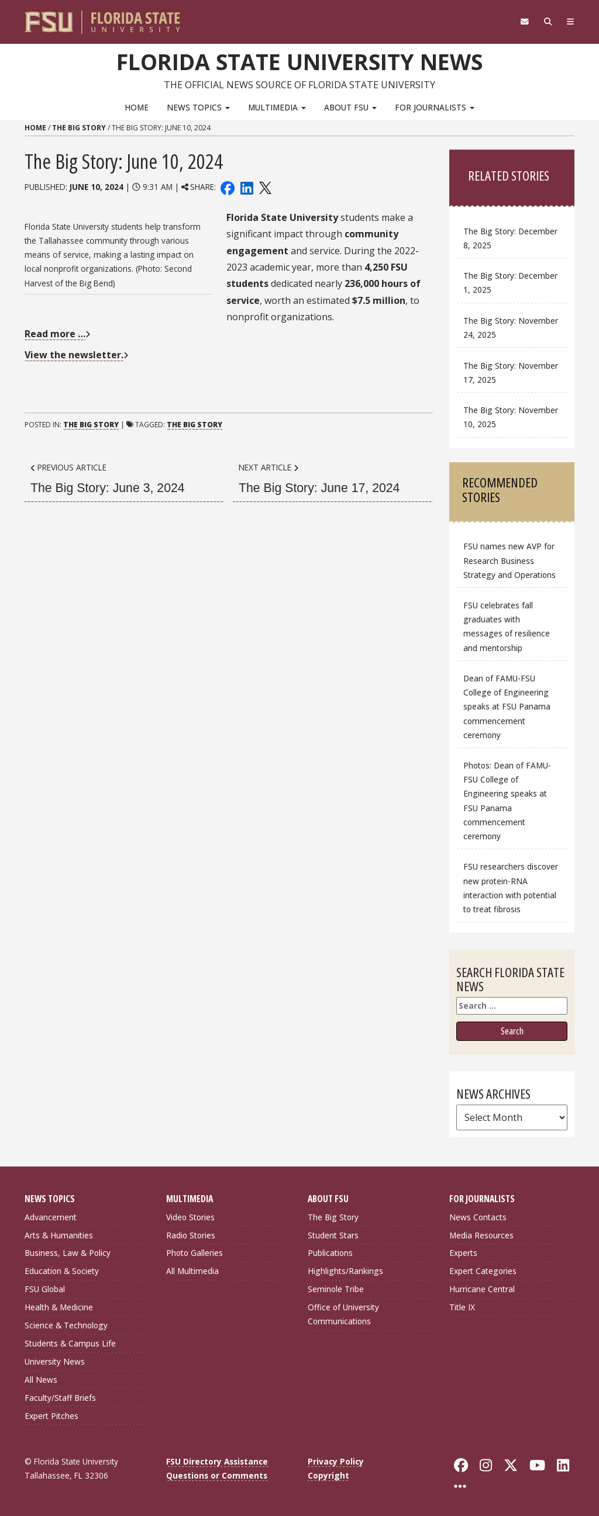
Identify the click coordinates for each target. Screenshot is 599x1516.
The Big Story (79, 128)
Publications (330, 1252)
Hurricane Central (482, 1289)
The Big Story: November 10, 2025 (510, 417)
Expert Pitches (51, 1415)
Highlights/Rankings (345, 1270)
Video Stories (190, 1217)
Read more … (55, 333)
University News (55, 1361)
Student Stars (333, 1235)
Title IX (462, 1307)
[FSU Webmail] (523, 22)
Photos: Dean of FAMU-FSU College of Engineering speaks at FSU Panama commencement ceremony (507, 801)
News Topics (198, 107)
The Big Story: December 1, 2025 (510, 282)
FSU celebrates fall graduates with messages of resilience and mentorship (506, 626)
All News (41, 1379)
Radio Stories (190, 1235)
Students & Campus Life (70, 1343)
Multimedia (277, 107)
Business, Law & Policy (68, 1252)
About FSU (350, 107)
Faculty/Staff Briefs (60, 1397)
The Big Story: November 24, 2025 (510, 327)
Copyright (328, 1475)
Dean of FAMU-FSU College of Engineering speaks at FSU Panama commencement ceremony (506, 706)
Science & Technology (66, 1325)
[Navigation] (570, 22)
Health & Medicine (59, 1307)
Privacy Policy (336, 1461)
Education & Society (62, 1270)
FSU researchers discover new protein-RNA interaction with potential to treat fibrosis (510, 887)
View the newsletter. (74, 354)
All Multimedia (192, 1270)
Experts (463, 1252)
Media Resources (481, 1235)
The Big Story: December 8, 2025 (510, 238)
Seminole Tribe (336, 1289)
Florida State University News (299, 61)
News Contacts (478, 1217)
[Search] (547, 22)
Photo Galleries (194, 1252)
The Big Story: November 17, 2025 (510, 372)
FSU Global (45, 1289)
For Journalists (434, 107)
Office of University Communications (343, 1314)
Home (137, 107)
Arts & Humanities (59, 1235)
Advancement (51, 1217)
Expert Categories (483, 1270)
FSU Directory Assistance (217, 1461)
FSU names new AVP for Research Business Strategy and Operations (509, 560)
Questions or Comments (216, 1475)
